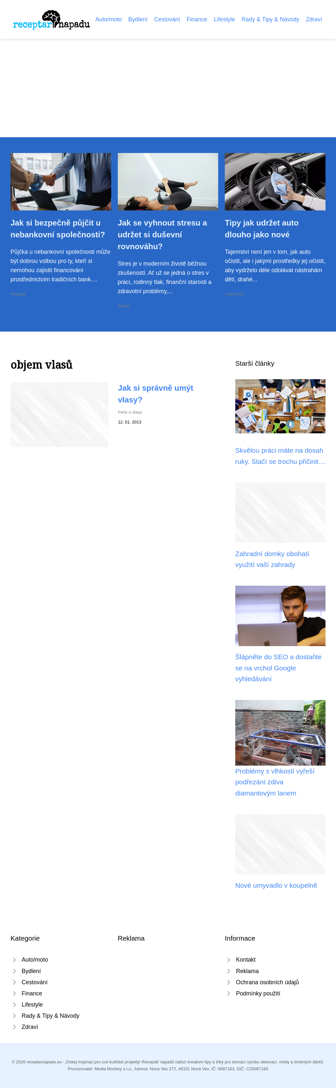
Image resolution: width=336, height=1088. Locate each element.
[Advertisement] (168, 88)
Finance (197, 19)
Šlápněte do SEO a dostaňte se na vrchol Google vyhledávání (278, 668)
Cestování (167, 19)
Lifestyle (224, 19)
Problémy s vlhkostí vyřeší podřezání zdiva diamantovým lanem (275, 782)
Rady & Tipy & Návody (270, 19)
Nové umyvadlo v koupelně (276, 885)
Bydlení (138, 19)
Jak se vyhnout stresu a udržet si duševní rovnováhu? (162, 234)
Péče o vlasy (130, 412)
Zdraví (314, 19)
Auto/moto (108, 19)
